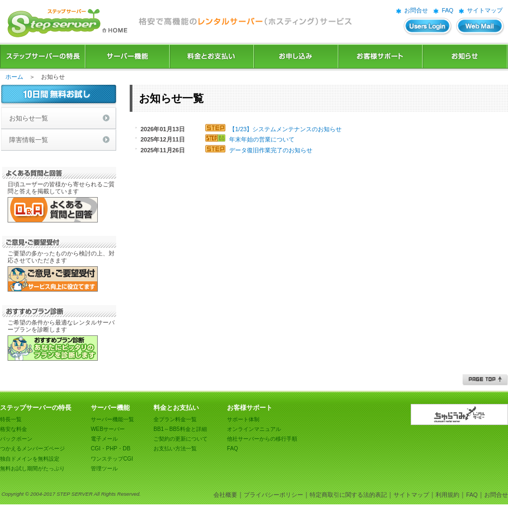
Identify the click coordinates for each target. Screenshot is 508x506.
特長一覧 (11, 419)
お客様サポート (380, 56)
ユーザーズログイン (428, 27)
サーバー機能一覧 (112, 419)
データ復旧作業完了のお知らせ (270, 150)
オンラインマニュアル (254, 429)
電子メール (104, 439)
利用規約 (447, 494)
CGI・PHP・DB (110, 448)
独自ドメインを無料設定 (29, 459)
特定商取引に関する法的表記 (348, 494)
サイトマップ (485, 10)
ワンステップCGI (112, 459)
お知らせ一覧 (28, 118)
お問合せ (416, 10)
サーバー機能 (127, 56)
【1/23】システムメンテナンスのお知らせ (285, 129)
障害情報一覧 (28, 140)
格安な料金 (13, 429)
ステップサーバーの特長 (42, 56)
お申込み (296, 56)
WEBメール (480, 27)
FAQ (447, 10)
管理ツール (104, 468)
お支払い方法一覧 (175, 448)
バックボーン (16, 439)
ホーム (14, 76)
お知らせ (465, 56)
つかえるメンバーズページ (32, 448)
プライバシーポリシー (273, 494)
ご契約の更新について (180, 439)
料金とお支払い (212, 56)
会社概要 (225, 494)
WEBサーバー (108, 429)
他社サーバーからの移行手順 (262, 439)
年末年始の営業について (262, 139)
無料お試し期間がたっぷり (32, 468)
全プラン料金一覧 (175, 419)
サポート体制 (243, 419)
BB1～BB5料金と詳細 (180, 429)
